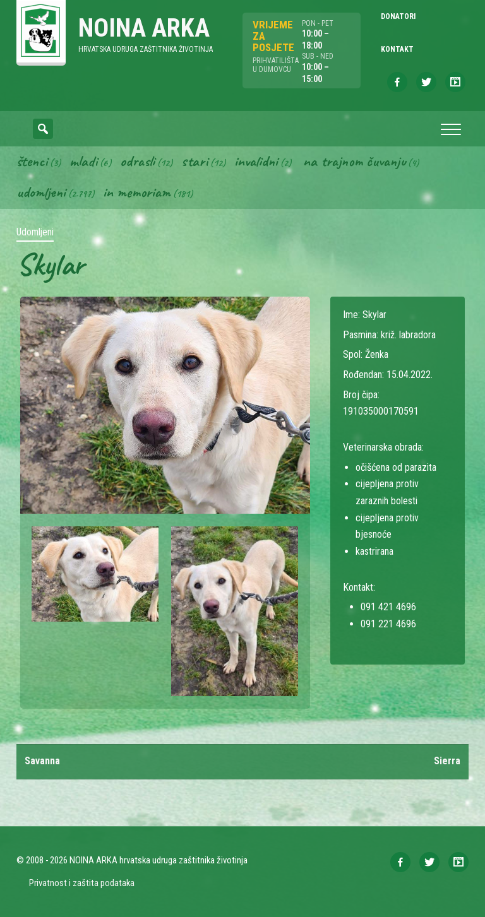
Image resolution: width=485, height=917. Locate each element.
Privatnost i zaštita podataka (82, 883)
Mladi (83, 160)
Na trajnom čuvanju (354, 160)
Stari (194, 160)
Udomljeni (41, 192)
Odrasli (137, 160)
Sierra (447, 761)
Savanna (42, 761)
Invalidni (256, 160)
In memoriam (137, 192)
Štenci (31, 160)
